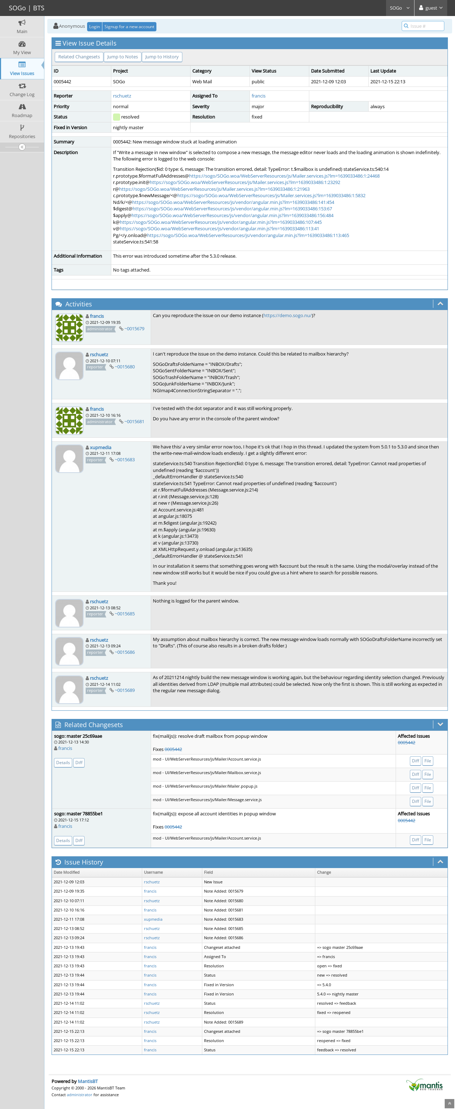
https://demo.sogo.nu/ (287, 315)
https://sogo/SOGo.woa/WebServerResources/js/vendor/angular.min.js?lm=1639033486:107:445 (221, 222)
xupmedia (100, 447)
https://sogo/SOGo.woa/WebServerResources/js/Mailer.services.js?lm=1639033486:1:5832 (271, 195)
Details (63, 763)
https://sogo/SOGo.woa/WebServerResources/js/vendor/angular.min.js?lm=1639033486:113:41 (219, 228)
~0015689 (125, 690)
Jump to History (162, 56)
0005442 (173, 749)
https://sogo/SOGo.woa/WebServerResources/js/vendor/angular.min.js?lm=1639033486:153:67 (232, 208)
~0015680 (125, 366)
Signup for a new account (129, 26)
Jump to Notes (122, 56)
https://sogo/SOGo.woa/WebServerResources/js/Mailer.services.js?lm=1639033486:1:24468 (284, 176)
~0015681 (134, 421)
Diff (78, 763)
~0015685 (125, 613)
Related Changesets (79, 56)
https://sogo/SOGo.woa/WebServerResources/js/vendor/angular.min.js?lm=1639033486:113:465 (248, 235)
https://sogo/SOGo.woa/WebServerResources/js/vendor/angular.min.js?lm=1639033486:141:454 (233, 202)
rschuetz (122, 96)
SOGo (400, 8)
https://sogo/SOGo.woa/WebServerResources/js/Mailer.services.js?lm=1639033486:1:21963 (214, 189)
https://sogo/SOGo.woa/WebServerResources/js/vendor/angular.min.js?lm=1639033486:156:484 (232, 215)
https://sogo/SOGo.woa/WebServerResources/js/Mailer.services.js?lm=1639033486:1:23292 (245, 182)
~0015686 (125, 652)
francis (259, 96)
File (427, 761)
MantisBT (88, 1081)
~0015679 (134, 328)
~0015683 (125, 459)
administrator (79, 1094)
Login (94, 26)
